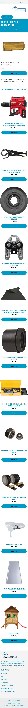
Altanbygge (5, 682)
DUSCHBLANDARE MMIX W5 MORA (14, 544)
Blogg (9, 703)
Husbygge (5, 679)
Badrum (10, 62)
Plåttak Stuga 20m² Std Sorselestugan (14, 589)
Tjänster (4, 673)
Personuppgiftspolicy (9, 705)
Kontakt (14, 703)
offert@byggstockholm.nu (21, 2)
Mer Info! (14, 73)
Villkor (18, 703)
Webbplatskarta (20, 705)
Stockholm (4, 2)
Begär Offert (7, 17)
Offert (3, 676)
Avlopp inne (16, 62)
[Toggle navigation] (3, 9)
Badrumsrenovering (7, 685)
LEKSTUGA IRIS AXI (14, 634)
